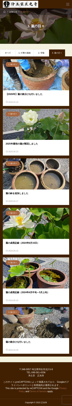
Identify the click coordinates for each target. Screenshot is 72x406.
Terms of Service (38, 391)
